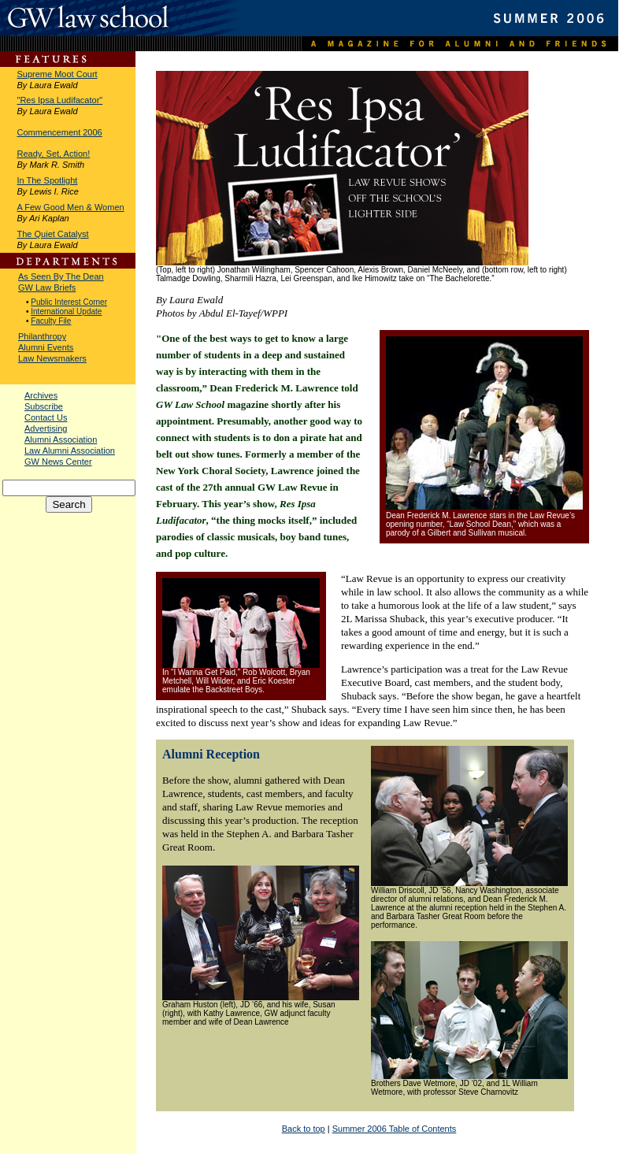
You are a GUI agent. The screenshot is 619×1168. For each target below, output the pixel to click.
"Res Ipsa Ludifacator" (60, 100)
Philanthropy (42, 336)
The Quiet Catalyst (53, 234)
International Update (66, 311)
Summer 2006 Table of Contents (394, 1128)
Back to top (303, 1128)
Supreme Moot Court (57, 74)
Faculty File (51, 321)
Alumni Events (45, 347)
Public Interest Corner (69, 302)
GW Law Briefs (47, 287)
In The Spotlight (47, 180)
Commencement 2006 (59, 132)
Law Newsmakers (52, 358)
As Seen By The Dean (61, 276)
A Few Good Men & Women (70, 207)
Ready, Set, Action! (54, 153)
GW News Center (58, 461)
